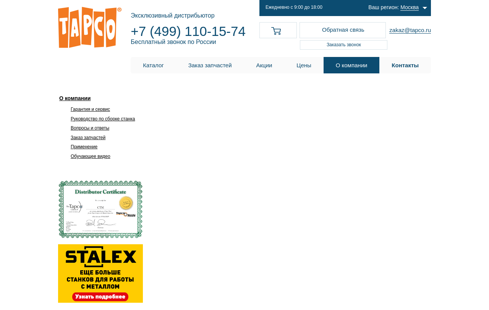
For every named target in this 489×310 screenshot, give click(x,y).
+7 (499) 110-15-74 (188, 31)
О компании (75, 98)
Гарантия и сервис (90, 109)
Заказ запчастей (88, 137)
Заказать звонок (344, 44)
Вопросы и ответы (90, 128)
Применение (84, 146)
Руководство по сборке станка (103, 119)
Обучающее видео (90, 156)
